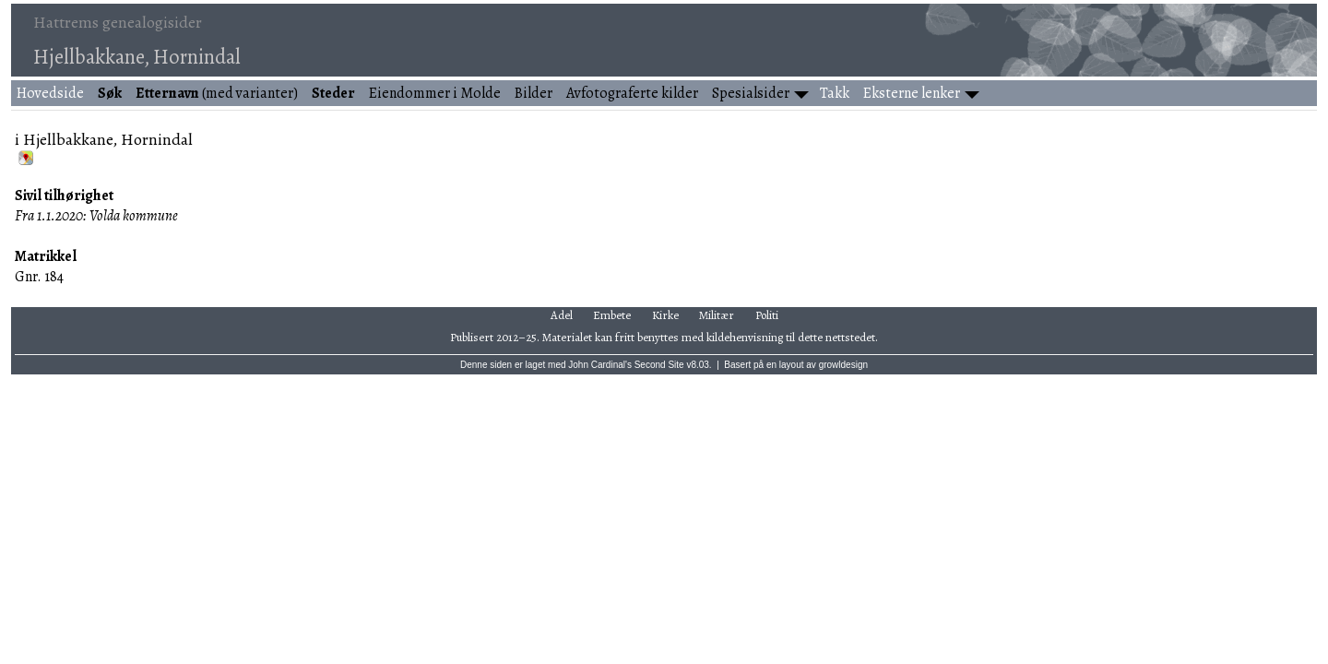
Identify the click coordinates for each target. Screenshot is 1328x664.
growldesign (843, 365)
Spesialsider (750, 93)
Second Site (659, 365)
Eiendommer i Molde (435, 93)
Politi (766, 315)
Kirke (665, 315)
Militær (716, 315)
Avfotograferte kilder (632, 93)
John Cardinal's (600, 365)
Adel (562, 315)
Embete (612, 315)
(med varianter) (217, 93)
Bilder (533, 93)
